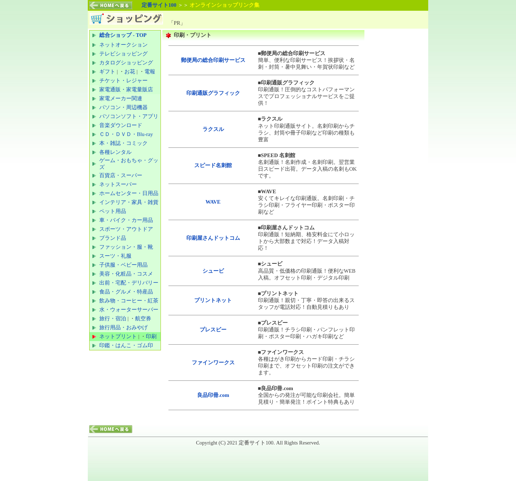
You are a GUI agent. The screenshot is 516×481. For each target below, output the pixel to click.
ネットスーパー (118, 184)
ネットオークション (123, 45)
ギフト (107, 71)
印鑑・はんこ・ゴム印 (126, 345)
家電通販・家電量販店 (126, 89)
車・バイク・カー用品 (126, 220)
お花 (129, 71)
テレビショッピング (123, 54)
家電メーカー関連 (120, 98)
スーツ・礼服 (115, 256)
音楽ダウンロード (120, 125)
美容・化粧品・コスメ (126, 274)
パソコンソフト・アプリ (128, 116)
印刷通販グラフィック (213, 93)
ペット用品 (112, 211)
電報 (149, 71)
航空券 (143, 318)
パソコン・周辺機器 (123, 107)
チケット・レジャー (123, 80)
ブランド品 (112, 238)
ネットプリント (118, 336)
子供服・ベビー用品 (123, 265)
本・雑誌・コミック (123, 143)
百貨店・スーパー (120, 175)
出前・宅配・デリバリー (128, 283)
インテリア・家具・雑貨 (128, 202)
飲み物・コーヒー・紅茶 (128, 300)
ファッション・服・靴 (126, 247)
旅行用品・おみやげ (123, 327)
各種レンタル (115, 152)
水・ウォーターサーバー (128, 309)
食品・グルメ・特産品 (126, 292)
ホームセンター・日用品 (128, 193)
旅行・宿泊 (112, 318)
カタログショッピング (126, 62)
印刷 (151, 336)
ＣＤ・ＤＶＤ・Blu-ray (126, 134)
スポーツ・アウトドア (126, 229)
